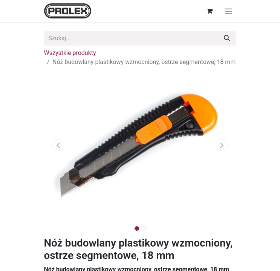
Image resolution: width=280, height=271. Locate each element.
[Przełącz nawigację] (228, 11)
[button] (58, 145)
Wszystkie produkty (70, 52)
